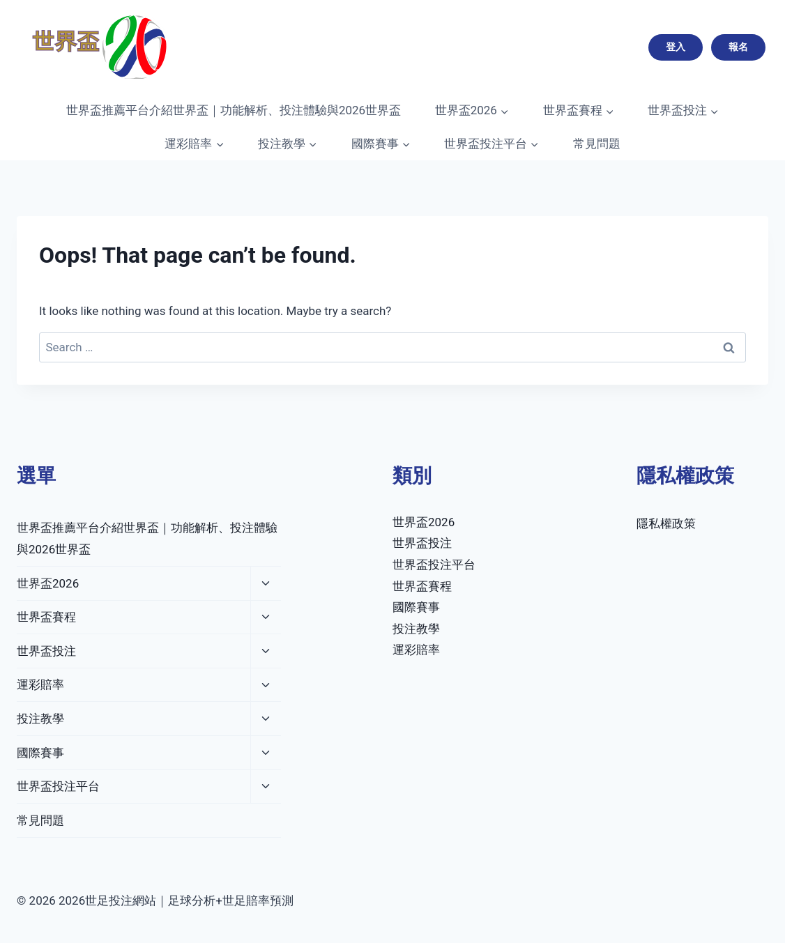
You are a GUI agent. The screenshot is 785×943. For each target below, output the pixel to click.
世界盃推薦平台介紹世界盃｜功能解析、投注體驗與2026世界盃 (233, 110)
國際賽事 (40, 753)
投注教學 (40, 719)
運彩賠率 (40, 684)
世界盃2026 (48, 583)
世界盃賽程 (46, 617)
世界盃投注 (46, 651)
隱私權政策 (666, 523)
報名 (738, 46)
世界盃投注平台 (58, 786)
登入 (675, 46)
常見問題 (596, 144)
